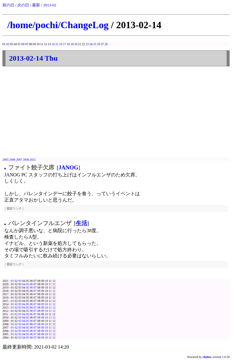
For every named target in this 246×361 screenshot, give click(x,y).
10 (46, 304)
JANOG (68, 167)
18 (68, 44)
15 (56, 44)
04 (23, 284)
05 (19, 44)
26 (98, 44)
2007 (19, 159)
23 (87, 44)
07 (35, 287)
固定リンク (14, 208)
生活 (81, 223)
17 (64, 44)
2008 (26, 159)
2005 (5, 159)
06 (23, 44)
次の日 (23, 5)
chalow (207, 357)
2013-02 (49, 5)
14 (53, 44)
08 (38, 290)
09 (42, 304)
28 (106, 44)
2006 (12, 159)
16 (60, 44)
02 (7, 44)
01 (12, 280)
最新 (36, 5)
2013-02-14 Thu (33, 58)
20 (75, 44)
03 (20, 280)
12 (53, 284)
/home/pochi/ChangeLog (57, 24)
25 (94, 44)
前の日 (8, 5)
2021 (33, 159)
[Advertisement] (116, 112)
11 (50, 284)
